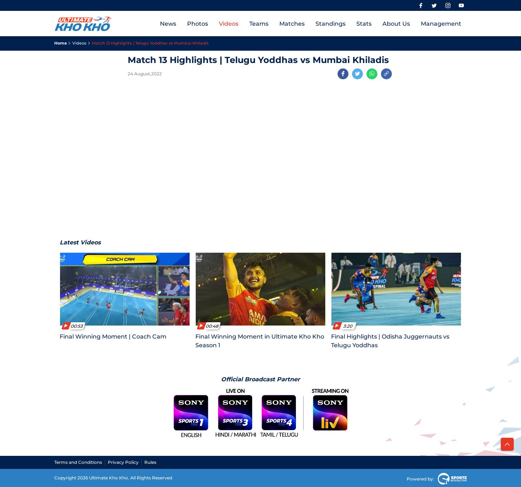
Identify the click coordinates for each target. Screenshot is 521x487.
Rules (150, 462)
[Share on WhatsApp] (372, 73)
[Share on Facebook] (343, 73)
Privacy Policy (123, 462)
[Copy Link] (386, 73)
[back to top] (507, 444)
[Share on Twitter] (357, 73)
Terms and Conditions (78, 462)
